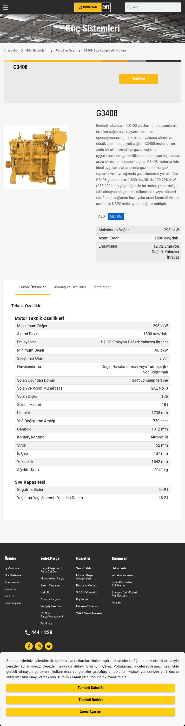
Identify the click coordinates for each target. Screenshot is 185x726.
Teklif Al (138, 79)
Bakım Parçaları (49, 585)
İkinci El (9, 596)
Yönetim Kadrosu (122, 575)
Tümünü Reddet (91, 700)
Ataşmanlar (12, 582)
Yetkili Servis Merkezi (89, 613)
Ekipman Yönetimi (87, 606)
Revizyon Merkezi (86, 585)
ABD (101, 216)
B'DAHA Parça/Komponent (51, 615)
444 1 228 (41, 632)
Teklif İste (46, 623)
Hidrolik (45, 592)
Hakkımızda (119, 568)
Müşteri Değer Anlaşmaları (84, 577)
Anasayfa (10, 50)
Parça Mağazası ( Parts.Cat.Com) (51, 570)
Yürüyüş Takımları (51, 606)
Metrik (116, 216)
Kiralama (10, 589)
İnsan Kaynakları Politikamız (122, 584)
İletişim (116, 602)
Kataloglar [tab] (102, 287)
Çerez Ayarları (90, 712)
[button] (84, 129)
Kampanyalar (13, 603)
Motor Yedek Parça (52, 578)
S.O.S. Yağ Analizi (86, 592)
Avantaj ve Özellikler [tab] (70, 287)
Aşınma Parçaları (50, 599)
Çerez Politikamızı (118, 666)
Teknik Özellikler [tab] (32, 287)
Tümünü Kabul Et (90, 688)
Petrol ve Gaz (65, 50)
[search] (153, 7)
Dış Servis (82, 599)
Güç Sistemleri (36, 50)
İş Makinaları (12, 568)
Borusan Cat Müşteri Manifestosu (124, 594)
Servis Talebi (83, 568)
